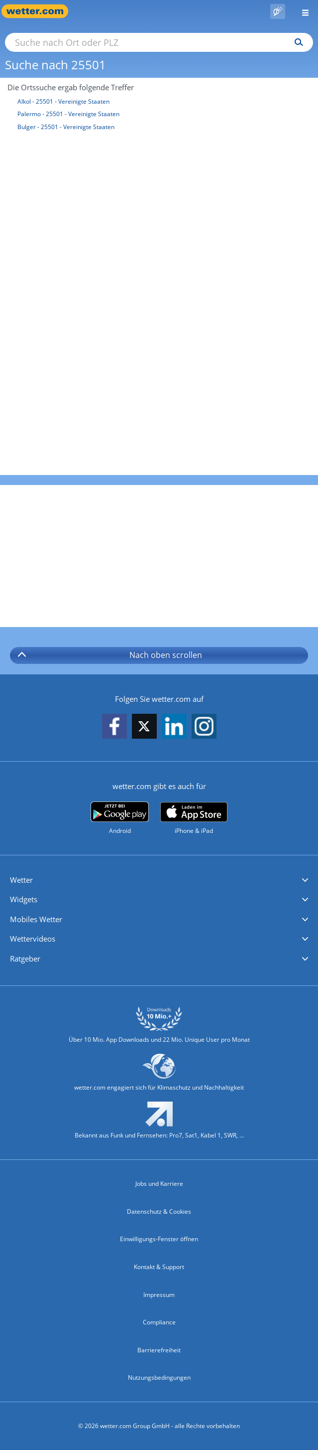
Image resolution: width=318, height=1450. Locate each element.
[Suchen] (296, 42)
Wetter (21, 880)
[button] (159, 880)
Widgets (23, 899)
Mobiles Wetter (36, 919)
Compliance (159, 1322)
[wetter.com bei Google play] (120, 818)
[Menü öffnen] (301, 11)
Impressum (159, 1294)
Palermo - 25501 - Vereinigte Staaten (68, 114)
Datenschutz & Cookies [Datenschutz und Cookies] (159, 1211)
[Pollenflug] (277, 11)
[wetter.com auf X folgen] (144, 729)
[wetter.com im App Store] (193, 818)
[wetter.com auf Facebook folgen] (114, 727)
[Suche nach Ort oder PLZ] (159, 42)
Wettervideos (32, 939)
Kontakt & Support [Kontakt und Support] (159, 1267)
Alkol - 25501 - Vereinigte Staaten (63, 101)
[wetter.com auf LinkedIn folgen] (174, 727)
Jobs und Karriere (159, 1183)
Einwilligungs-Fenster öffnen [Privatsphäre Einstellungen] (159, 1239)
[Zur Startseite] (40, 11)
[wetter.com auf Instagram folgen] (204, 727)
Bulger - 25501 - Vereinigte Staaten (65, 127)
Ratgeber (25, 959)
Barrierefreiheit (159, 1350)
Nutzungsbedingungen (159, 1377)
